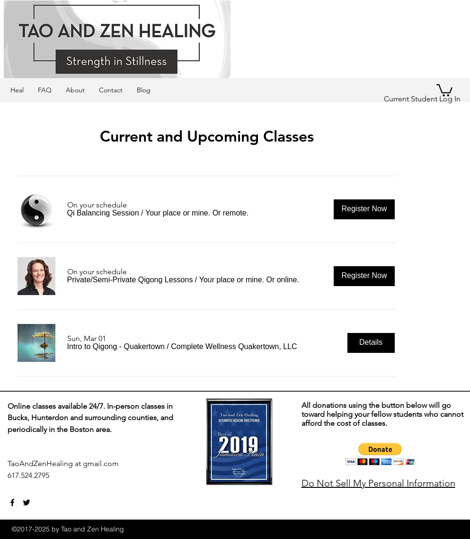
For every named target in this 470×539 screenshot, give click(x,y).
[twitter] (26, 502)
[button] (103, 213)
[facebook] (12, 502)
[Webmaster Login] (165, 480)
